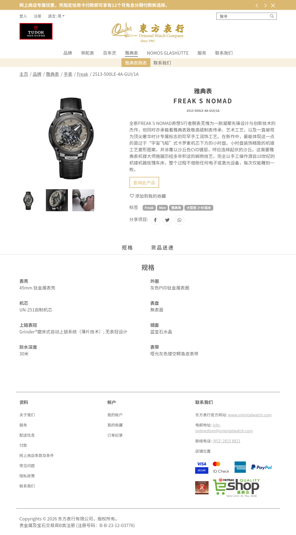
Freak (82, 74)
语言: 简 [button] (55, 16)
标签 (133, 207)
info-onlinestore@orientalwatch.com (224, 427)
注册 (38, 16)
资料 (24, 402)
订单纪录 (115, 435)
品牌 (67, 52)
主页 (24, 74)
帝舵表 (87, 52)
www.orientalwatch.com (250, 414)
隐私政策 (27, 475)
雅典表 (131, 52)
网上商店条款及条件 (37, 455)
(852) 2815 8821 (226, 441)
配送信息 (27, 435)
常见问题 (27, 465)
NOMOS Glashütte (168, 52)
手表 (67, 74)
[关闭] (273, 5)
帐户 (111, 402)
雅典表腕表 (136, 62)
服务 (202, 52)
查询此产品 (144, 182)
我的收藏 (115, 425)
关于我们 (27, 414)
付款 (23, 445)
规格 (128, 247)
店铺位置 (203, 451)
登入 (23, 16)
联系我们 (224, 52)
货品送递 (162, 247)
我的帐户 (115, 414)
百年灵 (109, 52)
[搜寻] (272, 16)
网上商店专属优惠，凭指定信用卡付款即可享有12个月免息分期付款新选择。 (95, 5)
